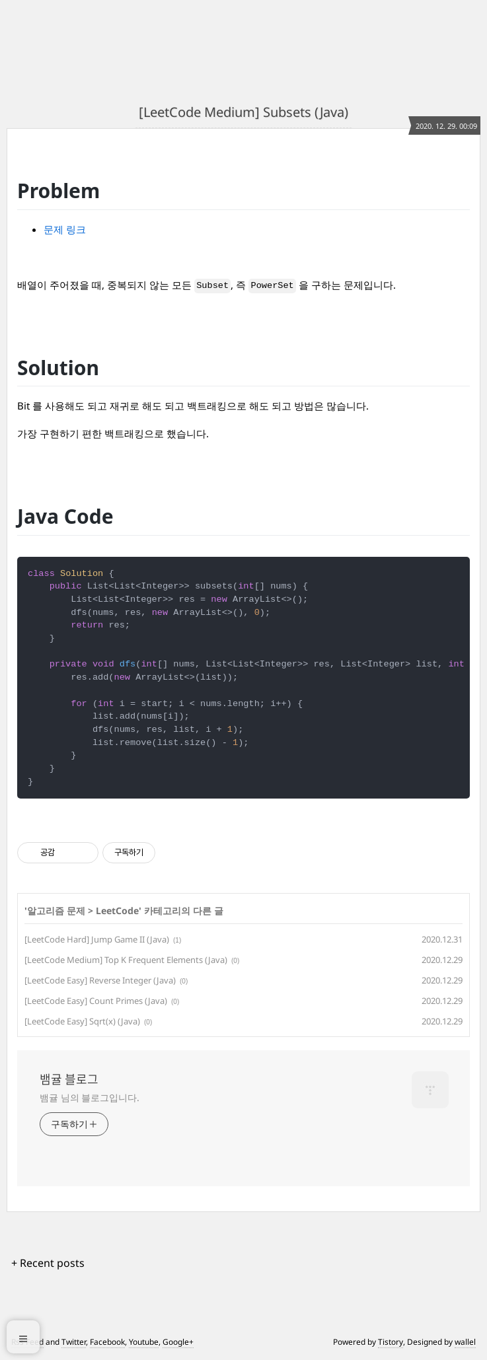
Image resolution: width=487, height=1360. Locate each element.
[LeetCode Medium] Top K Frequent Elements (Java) (125, 960)
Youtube (144, 1341)
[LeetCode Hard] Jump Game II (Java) (96, 939)
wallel (465, 1341)
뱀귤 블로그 (69, 1079)
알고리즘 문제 (56, 910)
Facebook (107, 1341)
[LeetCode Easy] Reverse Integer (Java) (100, 980)
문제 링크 (65, 229)
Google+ (178, 1341)
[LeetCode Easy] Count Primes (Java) (95, 1001)
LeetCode (117, 910)
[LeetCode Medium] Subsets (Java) (243, 112)
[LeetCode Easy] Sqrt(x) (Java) (82, 1021)
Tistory (390, 1341)
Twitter (73, 1341)
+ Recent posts (48, 1263)
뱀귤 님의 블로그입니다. (89, 1097)
